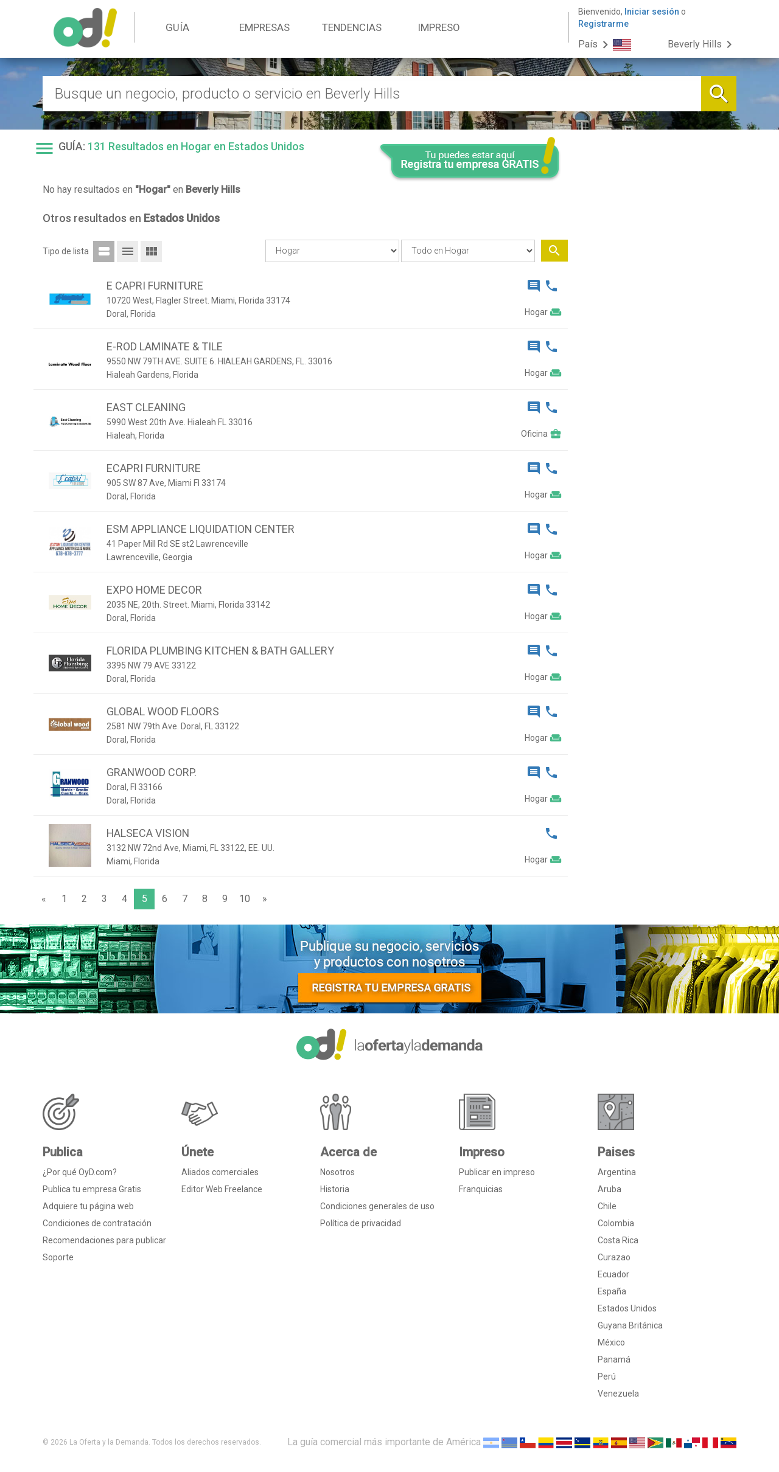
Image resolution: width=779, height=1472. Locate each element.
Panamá (614, 1359)
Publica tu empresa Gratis (92, 1189)
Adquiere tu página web (88, 1206)
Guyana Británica (630, 1325)
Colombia (616, 1223)
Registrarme (603, 24)
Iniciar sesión (651, 11)
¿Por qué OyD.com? (80, 1172)
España (612, 1291)
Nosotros (337, 1172)
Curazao (614, 1257)
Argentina (617, 1172)
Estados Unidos (627, 1308)
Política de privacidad (360, 1223)
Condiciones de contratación (97, 1223)
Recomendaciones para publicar (104, 1240)
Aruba (609, 1189)
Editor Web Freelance (221, 1189)
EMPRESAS (264, 27)
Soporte (58, 1257)
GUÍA (177, 27)
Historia (334, 1189)
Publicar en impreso (497, 1172)
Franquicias (481, 1189)
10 (244, 898)
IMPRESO (438, 27)
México (611, 1342)
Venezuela (618, 1393)
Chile (607, 1206)
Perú (607, 1376)
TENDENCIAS (352, 27)
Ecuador (613, 1274)
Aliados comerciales (220, 1172)
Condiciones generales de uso (377, 1206)
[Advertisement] (657, 382)
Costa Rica (618, 1240)
